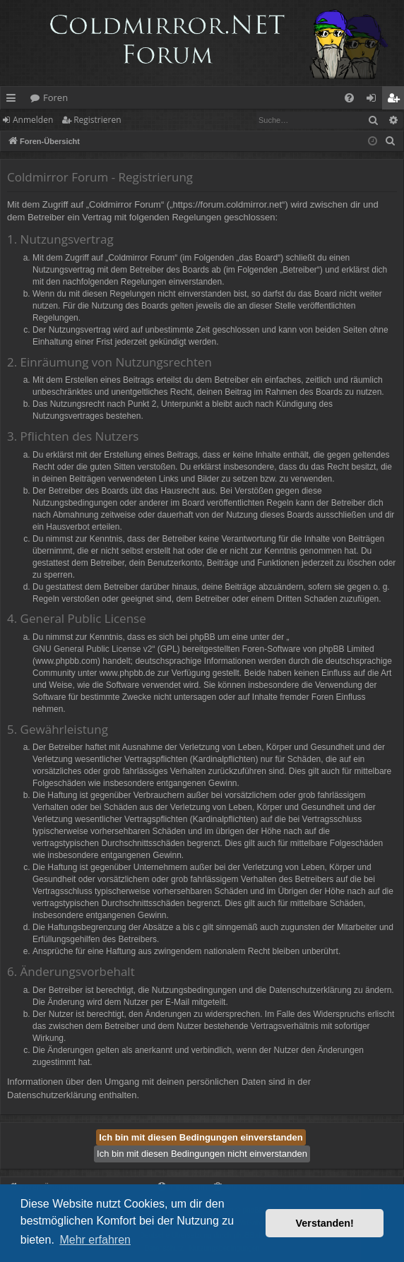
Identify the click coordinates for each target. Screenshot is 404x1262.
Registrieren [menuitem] (396, 100)
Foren (55, 97)
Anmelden (33, 120)
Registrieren (97, 120)
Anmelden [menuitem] (375, 100)
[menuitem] (349, 97)
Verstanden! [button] (325, 1223)
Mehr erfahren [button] (95, 1240)
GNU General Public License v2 (92, 649)
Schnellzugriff (14, 100)
